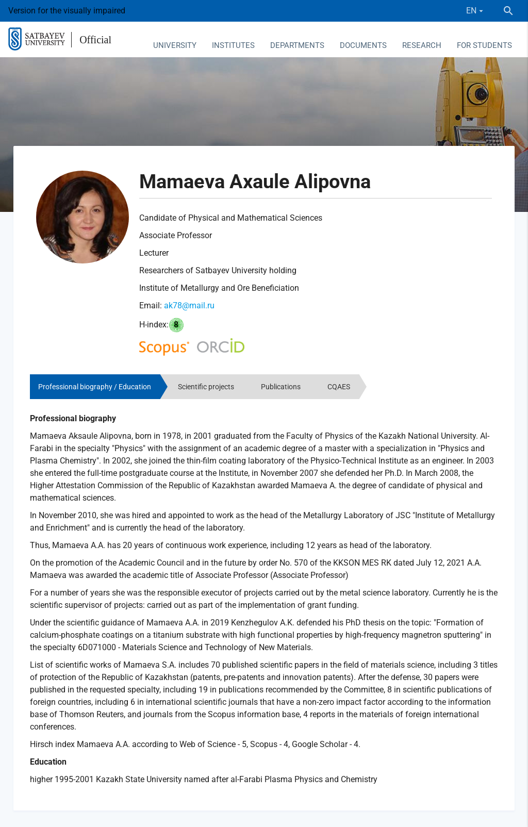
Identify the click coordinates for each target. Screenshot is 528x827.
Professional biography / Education (94, 387)
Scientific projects (206, 387)
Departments (297, 45)
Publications (281, 387)
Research (421, 45)
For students (484, 45)
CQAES (338, 387)
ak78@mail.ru (189, 305)
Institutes (233, 45)
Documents (363, 45)
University (174, 45)
